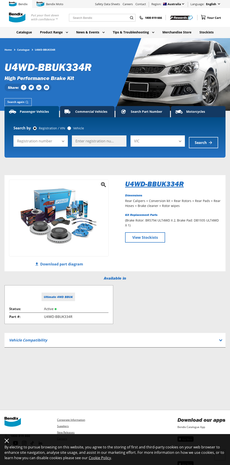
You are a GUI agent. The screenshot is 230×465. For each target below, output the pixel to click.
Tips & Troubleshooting (133, 32)
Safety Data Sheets (107, 4)
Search (203, 141)
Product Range (54, 32)
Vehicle (78, 128)
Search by (22, 128)
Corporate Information (71, 420)
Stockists (206, 32)
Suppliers (63, 426)
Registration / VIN (52, 128)
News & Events (90, 32)
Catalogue (24, 32)
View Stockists (145, 235)
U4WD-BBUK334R (154, 182)
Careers (128, 4)
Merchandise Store (176, 32)
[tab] (18, 102)
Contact (140, 4)
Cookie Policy (100, 457)
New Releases (66, 432)
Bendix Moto (50, 4)
